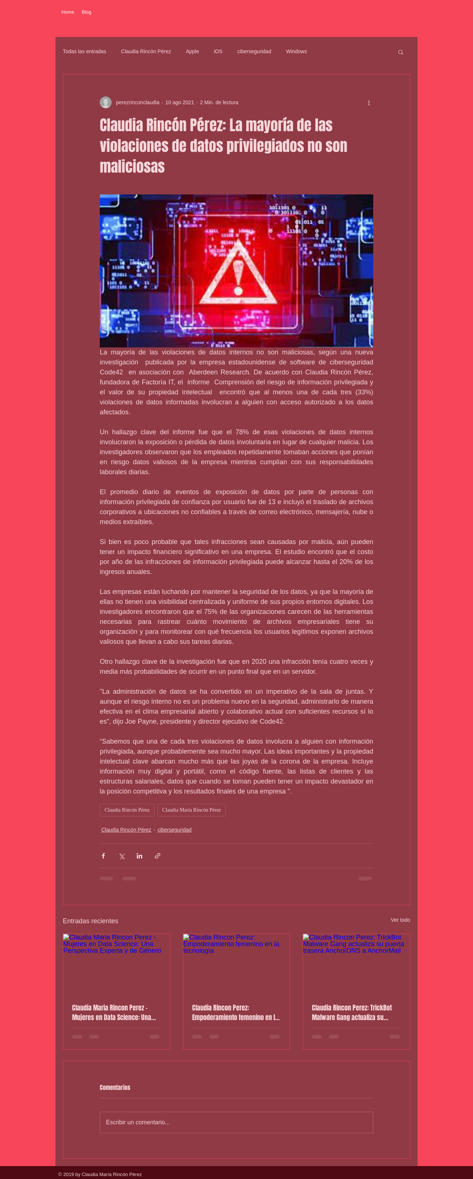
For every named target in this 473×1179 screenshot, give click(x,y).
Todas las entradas (84, 51)
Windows (296, 51)
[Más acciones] (368, 102)
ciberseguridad (254, 51)
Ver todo (400, 920)
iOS (218, 51)
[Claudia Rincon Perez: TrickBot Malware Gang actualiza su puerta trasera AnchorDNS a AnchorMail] (356, 964)
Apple (192, 51)
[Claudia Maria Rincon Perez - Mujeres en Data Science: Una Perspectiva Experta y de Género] (116, 964)
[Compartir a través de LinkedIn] (139, 855)
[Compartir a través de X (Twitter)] (121, 855)
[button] (400, 52)
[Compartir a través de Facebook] (103, 855)
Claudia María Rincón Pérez (191, 810)
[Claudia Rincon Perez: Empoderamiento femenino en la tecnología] (236, 964)
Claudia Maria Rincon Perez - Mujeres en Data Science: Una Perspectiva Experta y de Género (115, 1012)
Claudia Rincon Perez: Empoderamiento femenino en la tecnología (235, 1012)
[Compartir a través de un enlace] (157, 855)
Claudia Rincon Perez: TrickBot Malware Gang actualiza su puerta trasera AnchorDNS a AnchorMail (352, 1012)
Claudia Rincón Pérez (146, 51)
